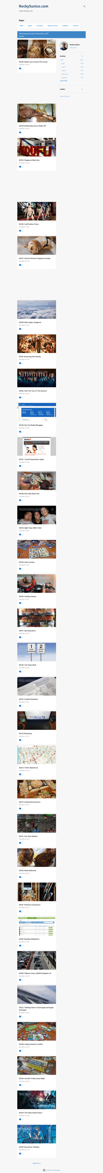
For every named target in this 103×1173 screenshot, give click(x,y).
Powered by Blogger (51, 1170)
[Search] (84, 6)
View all (21, 36)
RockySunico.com (33, 6)
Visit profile (73, 47)
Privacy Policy (52, 25)
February (65, 74)
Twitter (75, 25)
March (64, 70)
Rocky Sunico (75, 45)
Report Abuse (64, 96)
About (29, 25)
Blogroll (39, 25)
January (64, 77)
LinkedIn (65, 25)
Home (21, 25)
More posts (37, 1163)
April (63, 67)
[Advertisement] (36, 88)
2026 (61, 60)
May (63, 63)
